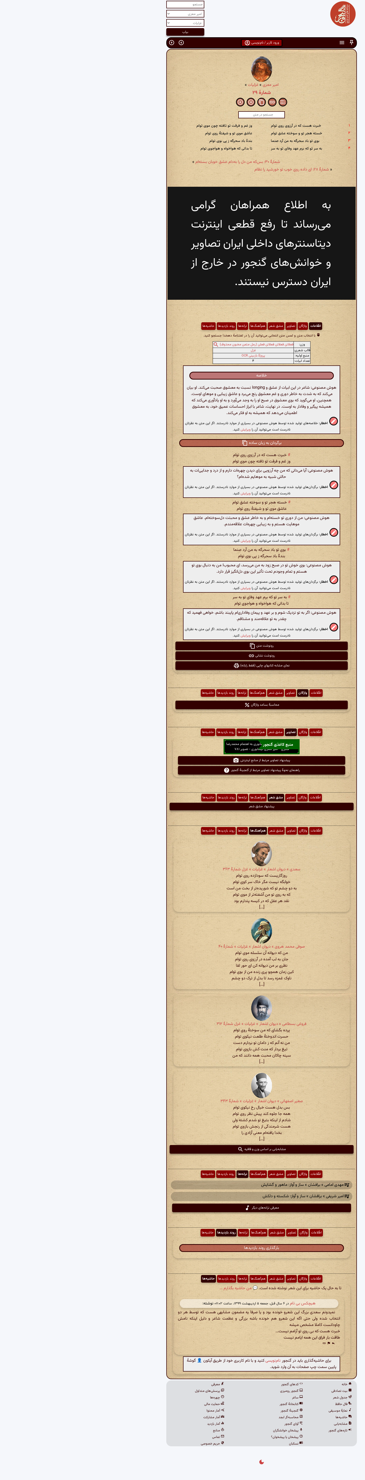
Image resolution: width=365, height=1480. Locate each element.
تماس (139, 1437)
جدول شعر (263, 1397)
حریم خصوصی (133, 1443)
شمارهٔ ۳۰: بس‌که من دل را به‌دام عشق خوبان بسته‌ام (158, 162)
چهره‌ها (138, 1397)
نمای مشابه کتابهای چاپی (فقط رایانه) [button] (182, 666)
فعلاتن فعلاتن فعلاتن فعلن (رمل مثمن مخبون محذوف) (177, 344)
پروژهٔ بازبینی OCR (174, 355)
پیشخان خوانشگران (209, 1430)
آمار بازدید (136, 1424)
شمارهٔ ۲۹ (182, 93)
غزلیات (174, 85)
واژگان (224, 326)
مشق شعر (197, 326)
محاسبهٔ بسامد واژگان (182, 705)
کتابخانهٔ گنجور (212, 1404)
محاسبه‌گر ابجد (211, 1417)
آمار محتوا (136, 1410)
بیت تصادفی (262, 1391)
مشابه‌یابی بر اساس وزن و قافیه (182, 1149)
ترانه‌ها (163, 326)
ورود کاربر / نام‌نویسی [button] (182, 43)
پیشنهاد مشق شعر (182, 806)
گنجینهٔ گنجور (213, 1410)
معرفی (138, 1384)
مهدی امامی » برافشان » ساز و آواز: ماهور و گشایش (223, 1185)
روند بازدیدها (147, 326)
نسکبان (217, 1443)
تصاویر (212, 326)
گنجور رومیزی (212, 1391)
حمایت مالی (135, 1404)
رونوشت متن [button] (182, 646)
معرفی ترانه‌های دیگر (182, 1208)
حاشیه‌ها (129, 326)
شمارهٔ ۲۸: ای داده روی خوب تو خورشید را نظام (212, 169)
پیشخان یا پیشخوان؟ (208, 1437)
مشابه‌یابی (264, 1424)
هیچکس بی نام (223, 1303)
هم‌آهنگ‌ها (178, 326)
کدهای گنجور (213, 1384)
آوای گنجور (214, 1424)
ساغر (218, 1397)
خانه (268, 1384)
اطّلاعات (236, 326)
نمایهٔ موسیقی (261, 1410)
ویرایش (166, 429)
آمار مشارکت (134, 1417)
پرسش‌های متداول (130, 1391)
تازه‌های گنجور (261, 1430)
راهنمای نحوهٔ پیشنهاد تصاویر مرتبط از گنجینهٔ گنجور (182, 770)
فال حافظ (264, 1404)
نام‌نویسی (194, 1361)
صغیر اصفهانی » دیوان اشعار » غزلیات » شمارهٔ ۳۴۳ (182, 1101)
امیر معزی (191, 85)
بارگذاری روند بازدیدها (182, 1248)
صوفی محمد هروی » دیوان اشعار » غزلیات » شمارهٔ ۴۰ (182, 947)
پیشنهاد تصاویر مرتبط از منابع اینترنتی (182, 760)
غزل (174, 350)
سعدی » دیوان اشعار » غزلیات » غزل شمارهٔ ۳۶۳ (182, 869)
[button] (272, 43)
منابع (139, 1430)
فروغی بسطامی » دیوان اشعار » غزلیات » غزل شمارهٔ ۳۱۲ (182, 1024)
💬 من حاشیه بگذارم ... (159, 1288)
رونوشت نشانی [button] (182, 656)
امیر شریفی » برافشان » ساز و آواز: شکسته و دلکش (224, 1196)
